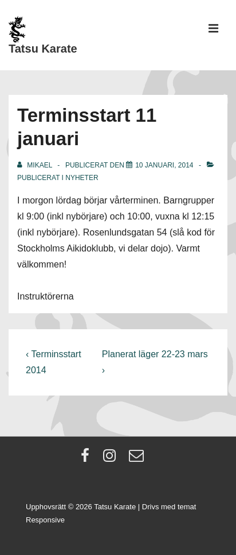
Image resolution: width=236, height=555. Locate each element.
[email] (138, 459)
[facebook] (88, 459)
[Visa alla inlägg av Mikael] (35, 165)
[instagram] (112, 459)
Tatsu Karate (43, 48)
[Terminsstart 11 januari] (164, 165)
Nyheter (81, 178)
